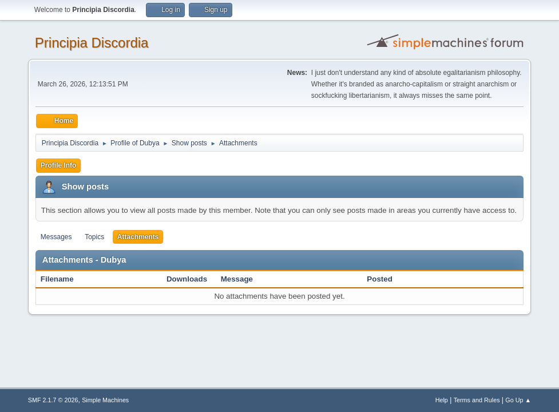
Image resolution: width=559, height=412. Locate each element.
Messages (56, 237)
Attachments (138, 237)
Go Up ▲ (518, 400)
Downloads (186, 279)
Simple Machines (105, 400)
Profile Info (59, 165)
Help (441, 400)
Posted (379, 279)
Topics (94, 237)
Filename (63, 279)
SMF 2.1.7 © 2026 (53, 400)
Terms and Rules (477, 400)
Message (237, 279)
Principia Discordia (92, 42)
